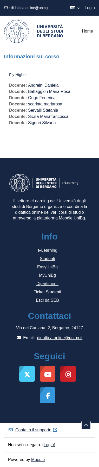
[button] (75, 8)
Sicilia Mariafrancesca (48, 116)
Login (90, 7)
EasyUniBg (47, 267)
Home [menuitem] (87, 31)
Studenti (47, 258)
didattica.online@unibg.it (31, 8)
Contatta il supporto (33, 430)
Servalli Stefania (43, 110)
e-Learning (47, 250)
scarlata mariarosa (45, 104)
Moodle (38, 459)
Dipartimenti (47, 283)
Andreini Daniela (43, 85)
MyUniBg (47, 275)
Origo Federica (42, 98)
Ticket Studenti (47, 292)
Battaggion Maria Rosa (49, 91)
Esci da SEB (47, 300)
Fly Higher (18, 74)
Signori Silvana (42, 123)
